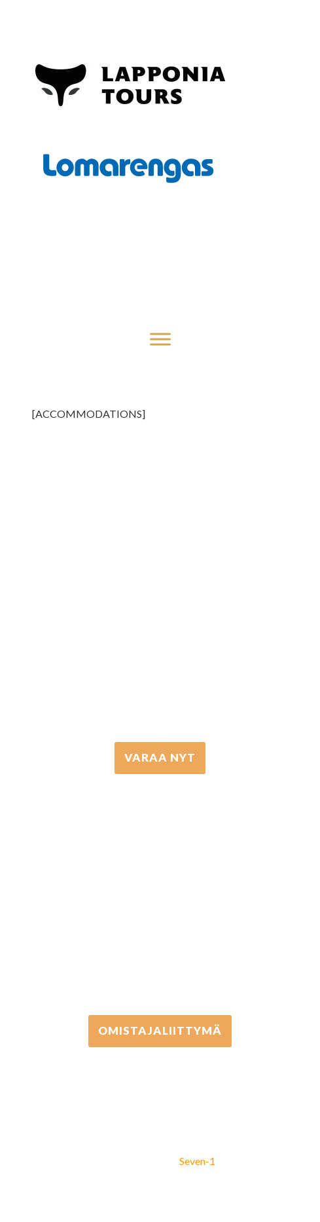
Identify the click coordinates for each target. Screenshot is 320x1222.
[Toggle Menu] (160, 339)
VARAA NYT (160, 757)
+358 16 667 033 (160, 621)
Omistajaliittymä (160, 1030)
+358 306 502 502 (160, 895)
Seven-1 (197, 1161)
